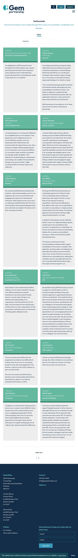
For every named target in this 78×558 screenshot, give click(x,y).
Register (70, 7)
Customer (8, 51)
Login (61, 7)
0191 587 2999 (44, 478)
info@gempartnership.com (48, 481)
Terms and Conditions (10, 533)
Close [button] (73, 555)
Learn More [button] (62, 555)
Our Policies (7, 530)
